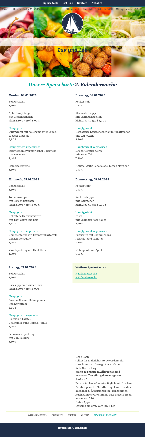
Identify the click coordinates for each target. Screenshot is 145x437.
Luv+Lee (68, 3)
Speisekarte (50, 3)
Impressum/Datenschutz (72, 427)
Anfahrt (97, 3)
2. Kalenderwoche (86, 277)
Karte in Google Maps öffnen (21, 427)
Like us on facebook (105, 415)
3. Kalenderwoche (86, 273)
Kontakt (82, 3)
